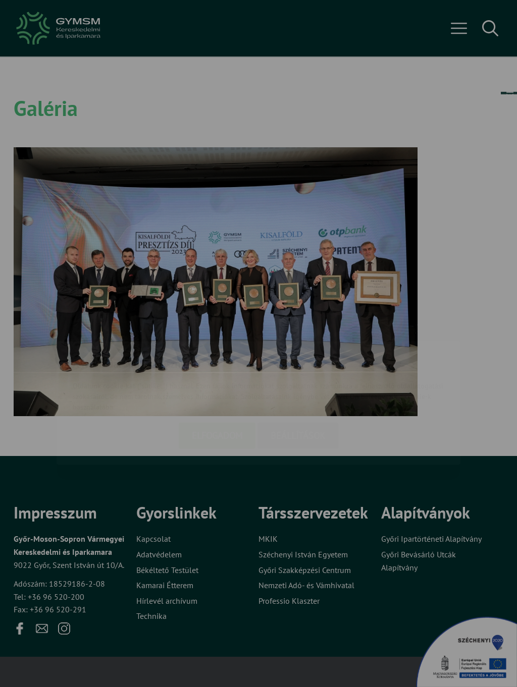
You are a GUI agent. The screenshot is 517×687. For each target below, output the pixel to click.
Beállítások (298, 376)
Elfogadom (217, 376)
